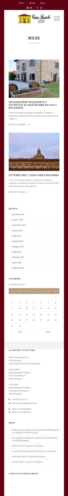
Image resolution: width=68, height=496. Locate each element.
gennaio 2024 (18, 214)
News (42, 3)
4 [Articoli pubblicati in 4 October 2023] (26, 302)
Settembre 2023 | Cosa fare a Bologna (29, 456)
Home (21, 3)
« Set (19, 332)
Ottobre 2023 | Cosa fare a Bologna (34, 175)
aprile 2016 (17, 262)
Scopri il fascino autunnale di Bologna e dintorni (34, 451)
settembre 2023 (19, 225)
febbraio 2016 (18, 268)
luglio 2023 (17, 236)
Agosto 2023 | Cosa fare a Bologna (27, 462)
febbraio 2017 (18, 257)
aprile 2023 (17, 252)
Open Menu (56, 18)
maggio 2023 (18, 246)
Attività (32, 3)
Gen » (48, 332)
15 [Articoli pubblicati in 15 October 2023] (56, 308)
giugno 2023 (17, 241)
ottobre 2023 (17, 220)
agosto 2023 (17, 230)
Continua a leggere (19, 124)
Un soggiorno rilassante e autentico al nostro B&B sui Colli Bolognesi (33, 105)
